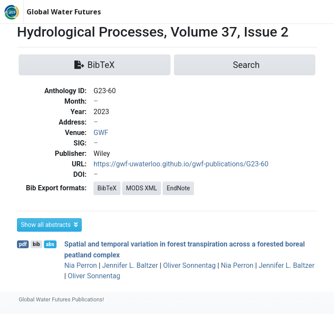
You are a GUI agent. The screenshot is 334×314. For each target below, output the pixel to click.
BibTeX (107, 188)
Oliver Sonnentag (189, 265)
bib (36, 244)
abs (50, 244)
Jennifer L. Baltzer (130, 265)
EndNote (178, 188)
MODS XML (141, 188)
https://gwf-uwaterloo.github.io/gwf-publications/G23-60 (181, 164)
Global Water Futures (64, 12)
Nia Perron (80, 265)
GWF (101, 132)
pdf (23, 244)
